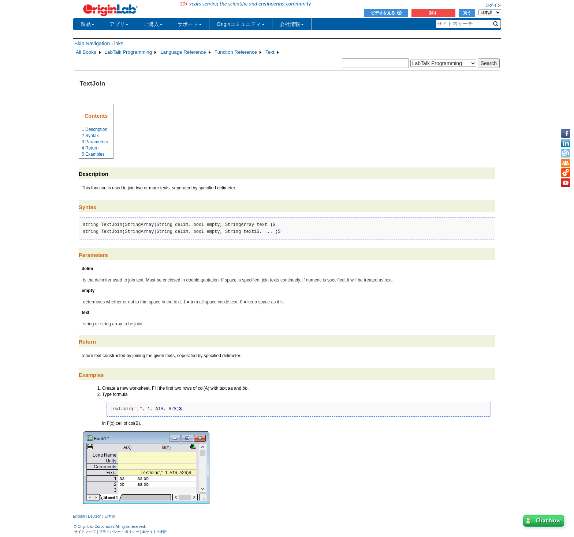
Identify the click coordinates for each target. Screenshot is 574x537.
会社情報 (292, 24)
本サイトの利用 (155, 532)
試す (433, 13)
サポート (190, 24)
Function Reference (236, 52)
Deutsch (94, 516)
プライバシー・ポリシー (119, 532)
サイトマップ (85, 532)
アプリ (118, 24)
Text (269, 52)
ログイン (493, 5)
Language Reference (183, 52)
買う (467, 13)
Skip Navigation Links (98, 43)
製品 (87, 24)
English (79, 516)
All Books (86, 52)
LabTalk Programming (128, 52)
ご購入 (153, 24)
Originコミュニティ (241, 24)
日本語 (109, 516)
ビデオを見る (386, 13)
